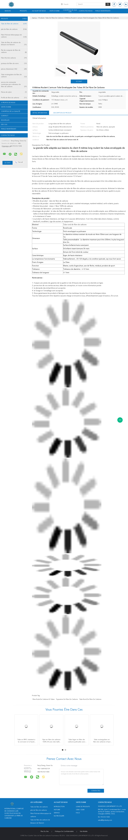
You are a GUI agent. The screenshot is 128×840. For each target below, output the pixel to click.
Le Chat (79, 81)
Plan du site (45, 831)
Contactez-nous (85, 11)
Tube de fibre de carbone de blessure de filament (14, 44)
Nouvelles (5, 120)
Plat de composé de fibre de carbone (14, 51)
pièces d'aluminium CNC (14, 69)
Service (57, 813)
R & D (78, 813)
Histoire (57, 809)
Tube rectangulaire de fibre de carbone (14, 76)
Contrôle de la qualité (10, 111)
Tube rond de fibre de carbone (90, 699)
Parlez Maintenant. (103, 11)
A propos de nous (8, 102)
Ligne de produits (83, 806)
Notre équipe (59, 816)
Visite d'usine (54, 11)
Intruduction (59, 806)
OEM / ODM (80, 809)
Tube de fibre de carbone (14, 24)
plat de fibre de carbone (14, 29)
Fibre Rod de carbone (14, 58)
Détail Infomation (40, 113)
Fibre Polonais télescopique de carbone (14, 36)
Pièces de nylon (14, 92)
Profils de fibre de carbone (14, 98)
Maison (8, 11)
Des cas (4, 124)
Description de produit (62, 113)
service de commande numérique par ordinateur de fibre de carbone (14, 85)
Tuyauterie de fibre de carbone (67, 699)
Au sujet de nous (39, 11)
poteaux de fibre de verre (14, 63)
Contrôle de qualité (70, 11)
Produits (23, 11)
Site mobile (83, 831)
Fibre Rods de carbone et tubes (44, 699)
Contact (4, 116)
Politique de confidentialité (64, 831)
